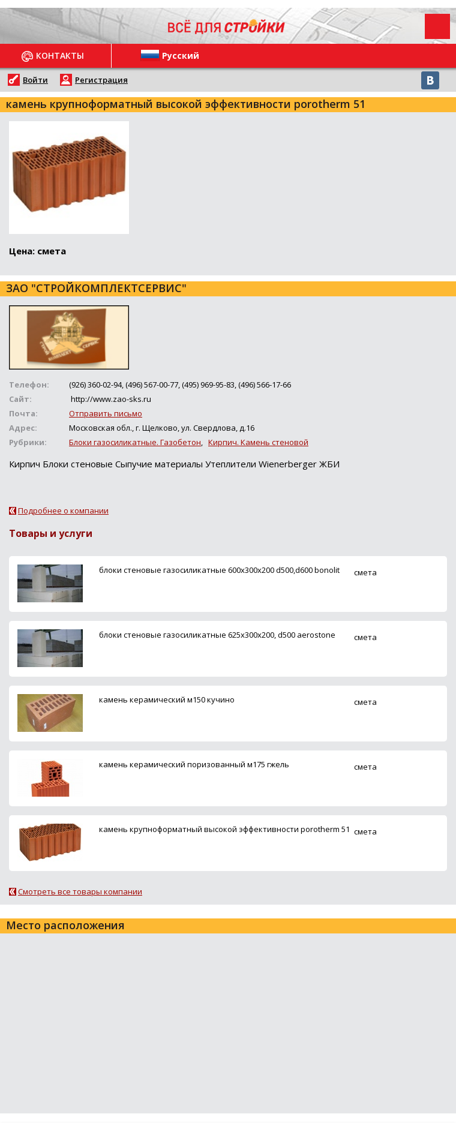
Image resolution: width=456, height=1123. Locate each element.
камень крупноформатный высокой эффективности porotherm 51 (224, 829)
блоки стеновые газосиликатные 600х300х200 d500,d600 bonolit (219, 569)
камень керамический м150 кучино (167, 699)
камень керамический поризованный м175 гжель (194, 764)
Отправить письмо (105, 413)
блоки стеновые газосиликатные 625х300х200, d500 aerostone (217, 634)
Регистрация (101, 79)
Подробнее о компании (63, 510)
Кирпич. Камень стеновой (258, 442)
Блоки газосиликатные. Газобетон (135, 442)
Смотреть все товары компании (80, 891)
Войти (35, 79)
